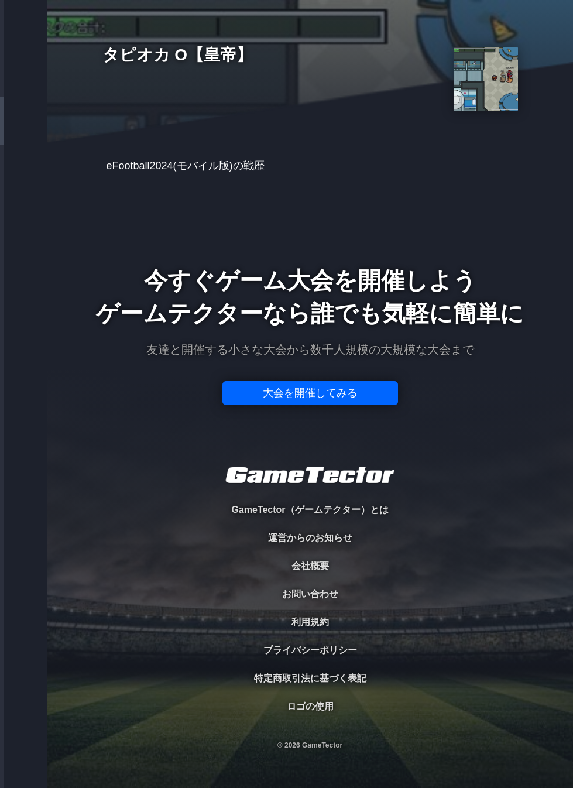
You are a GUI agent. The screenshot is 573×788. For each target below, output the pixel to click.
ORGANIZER (23, 178)
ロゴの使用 (310, 706)
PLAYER (23, 130)
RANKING (23, 226)
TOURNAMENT (23, 82)
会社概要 (310, 566)
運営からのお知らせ (310, 538)
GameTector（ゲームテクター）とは (309, 510)
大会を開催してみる (310, 393)
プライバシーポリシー (310, 650)
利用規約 (310, 622)
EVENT (23, 274)
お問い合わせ (310, 594)
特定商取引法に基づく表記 (310, 678)
